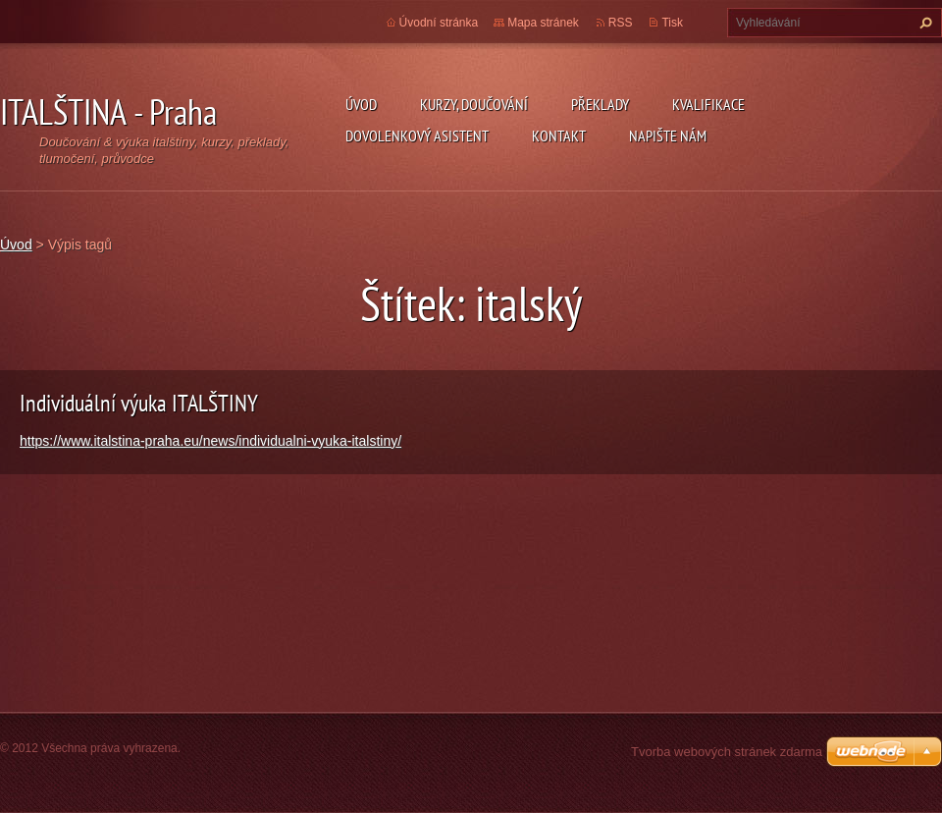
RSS (620, 22)
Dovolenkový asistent (417, 135)
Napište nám (667, 135)
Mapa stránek (543, 22)
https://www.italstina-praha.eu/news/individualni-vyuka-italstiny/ (210, 441)
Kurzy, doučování (474, 104)
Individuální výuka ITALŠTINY (139, 403)
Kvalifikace (708, 104)
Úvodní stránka (439, 22)
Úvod (361, 104)
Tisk (672, 22)
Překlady (600, 104)
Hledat (923, 22)
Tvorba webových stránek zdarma (726, 751)
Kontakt (559, 135)
